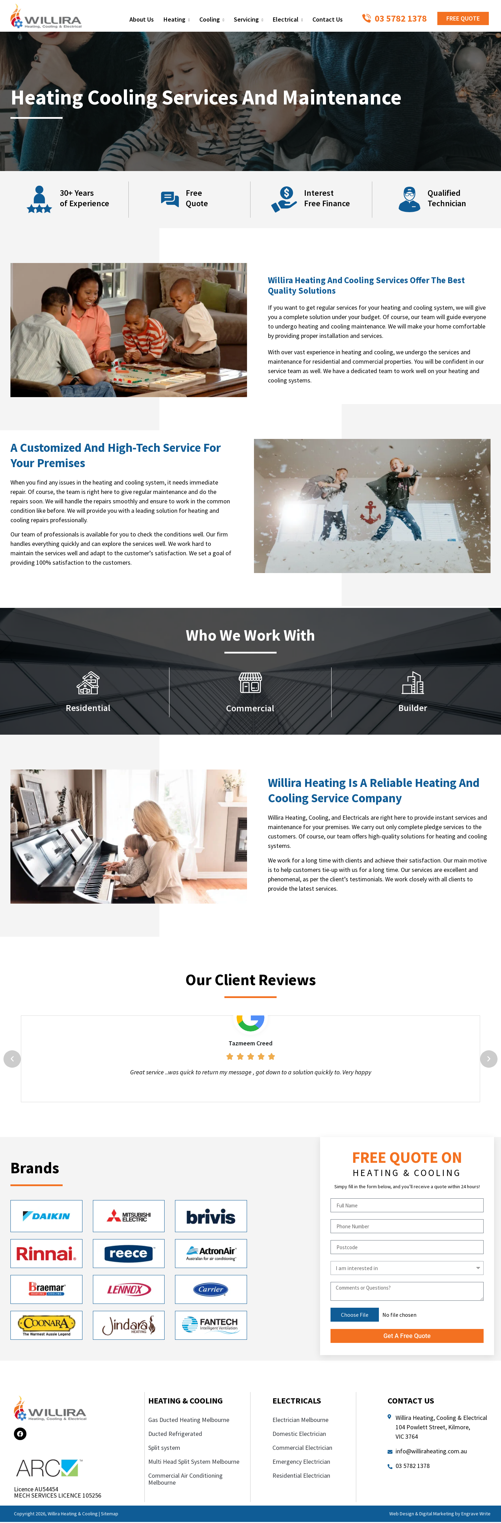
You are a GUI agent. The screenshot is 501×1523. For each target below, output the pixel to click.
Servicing (248, 20)
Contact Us (327, 19)
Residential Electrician (302, 1476)
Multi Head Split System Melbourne (193, 1462)
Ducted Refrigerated (175, 1434)
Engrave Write (476, 1514)
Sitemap (109, 1514)
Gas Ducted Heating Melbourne (188, 1420)
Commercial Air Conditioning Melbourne (185, 1479)
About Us (141, 19)
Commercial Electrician (303, 1448)
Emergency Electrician (302, 1462)
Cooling (211, 20)
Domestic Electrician (299, 1434)
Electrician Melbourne (300, 1420)
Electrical (288, 20)
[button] (12, 1059)
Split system (164, 1448)
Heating (177, 20)
